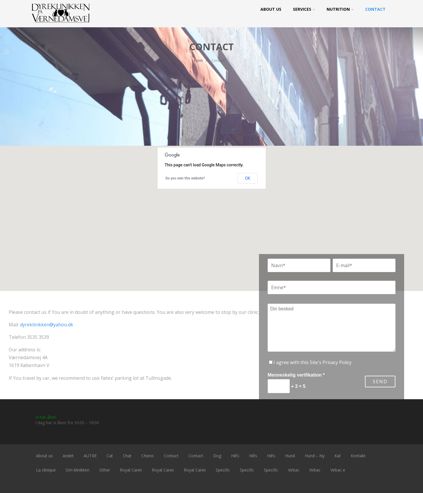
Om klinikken (77, 470)
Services (304, 9)
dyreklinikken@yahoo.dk (46, 324)
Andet (68, 455)
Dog (217, 455)
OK (247, 178)
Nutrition (340, 9)
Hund (290, 455)
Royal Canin (131, 470)
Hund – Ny (315, 455)
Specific (223, 470)
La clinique (46, 470)
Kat (337, 455)
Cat (110, 455)
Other (104, 470)
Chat (127, 455)
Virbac (293, 470)
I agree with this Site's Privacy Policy (312, 362)
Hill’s (235, 455)
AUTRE (90, 455)
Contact (375, 9)
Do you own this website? (185, 178)
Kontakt (358, 455)
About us (270, 9)
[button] (211, 213)
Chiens (147, 455)
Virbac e (337, 470)
